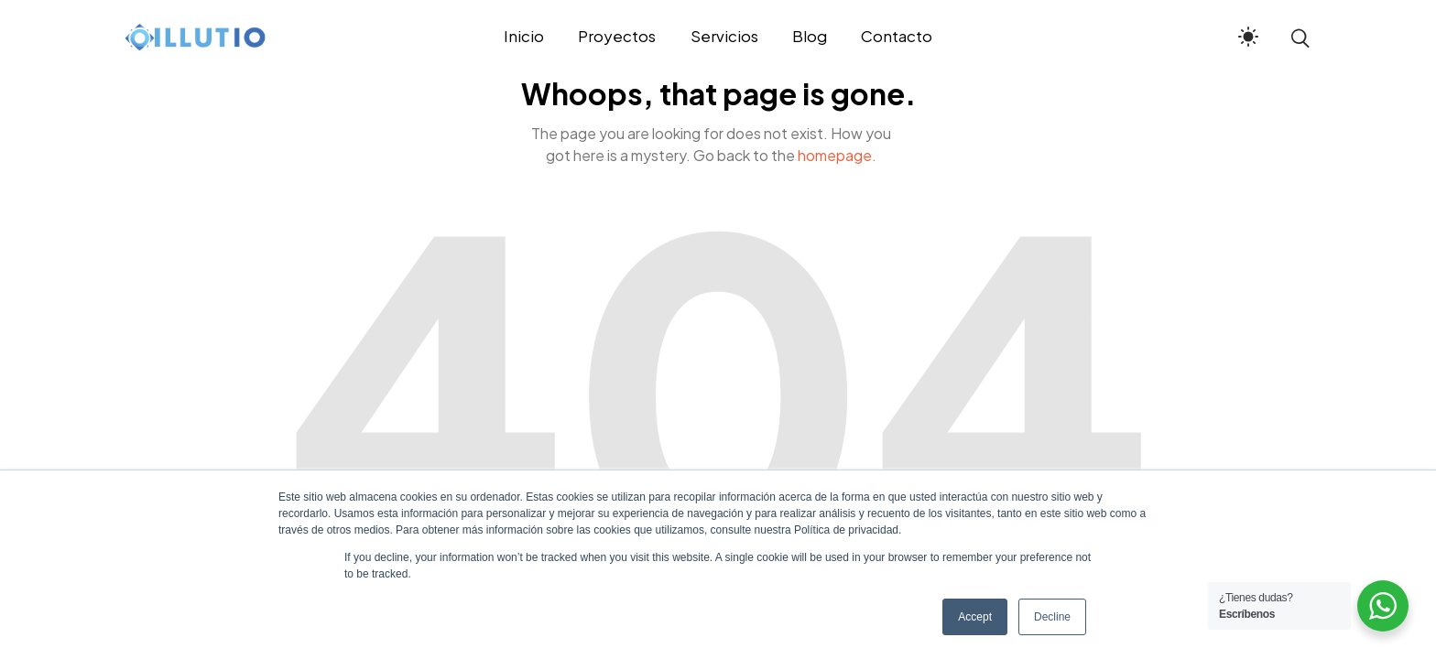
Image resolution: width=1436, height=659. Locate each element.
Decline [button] (1052, 616)
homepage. (837, 155)
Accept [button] (975, 616)
